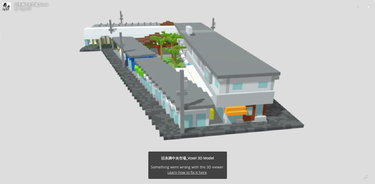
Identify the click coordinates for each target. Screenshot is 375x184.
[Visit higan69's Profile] (7, 7)
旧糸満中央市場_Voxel (31, 4)
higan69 (25, 8)
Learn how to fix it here (187, 172)
